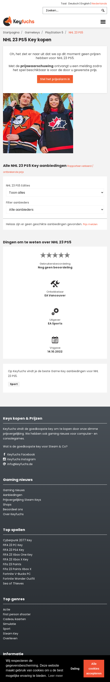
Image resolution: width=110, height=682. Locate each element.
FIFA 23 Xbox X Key (15, 559)
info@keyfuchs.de (18, 464)
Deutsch (74, 3)
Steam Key (10, 634)
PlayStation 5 (54, 32)
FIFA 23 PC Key (13, 545)
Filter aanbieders (17, 202)
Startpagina (11, 32)
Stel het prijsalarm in (55, 79)
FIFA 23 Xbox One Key (17, 555)
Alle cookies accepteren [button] (94, 668)
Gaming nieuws (14, 490)
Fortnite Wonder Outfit (19, 579)
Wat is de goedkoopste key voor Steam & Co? (35, 446)
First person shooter (17, 614)
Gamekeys (32, 32)
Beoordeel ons (13, 509)
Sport (14, 384)
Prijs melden (90, 224)
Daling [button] (75, 668)
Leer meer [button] (55, 675)
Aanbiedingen (12, 495)
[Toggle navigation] (103, 21)
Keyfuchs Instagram (19, 459)
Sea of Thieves (13, 583)
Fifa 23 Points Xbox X (17, 569)
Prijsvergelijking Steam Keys (22, 500)
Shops (7, 505)
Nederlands (99, 3)
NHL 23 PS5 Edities (18, 185)
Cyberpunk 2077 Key (17, 540)
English (85, 3)
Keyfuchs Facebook (19, 454)
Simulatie (9, 624)
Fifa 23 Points (12, 564)
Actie (6, 609)
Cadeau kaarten (14, 619)
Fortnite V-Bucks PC (17, 574)
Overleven (10, 638)
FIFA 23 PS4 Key (13, 550)
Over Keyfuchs (13, 514)
